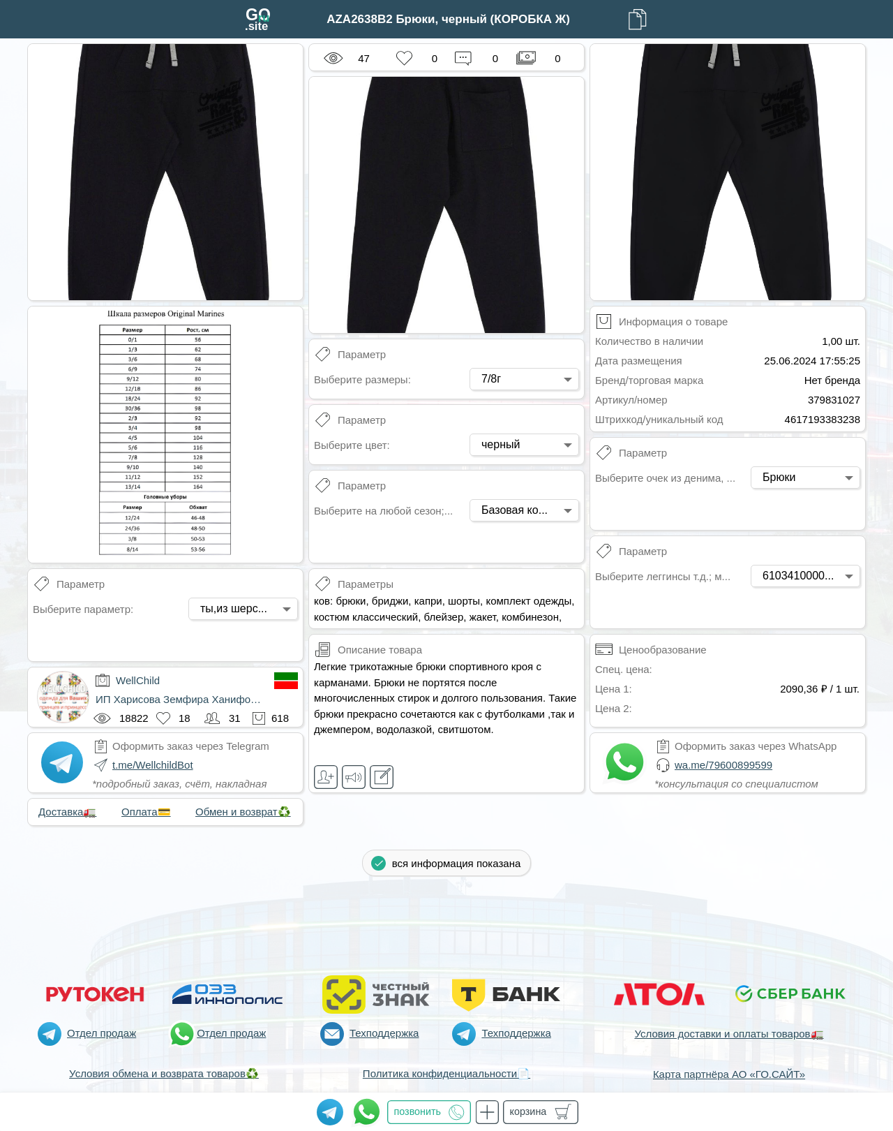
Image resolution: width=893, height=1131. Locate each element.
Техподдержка (384, 1033)
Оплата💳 (146, 812)
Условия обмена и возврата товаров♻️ (164, 1073)
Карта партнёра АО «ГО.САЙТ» (729, 1074)
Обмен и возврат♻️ (243, 812)
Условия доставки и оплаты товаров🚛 (728, 1034)
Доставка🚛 (67, 812)
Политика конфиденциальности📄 (446, 1073)
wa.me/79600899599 (723, 765)
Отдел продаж (101, 1033)
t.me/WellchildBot (152, 765)
